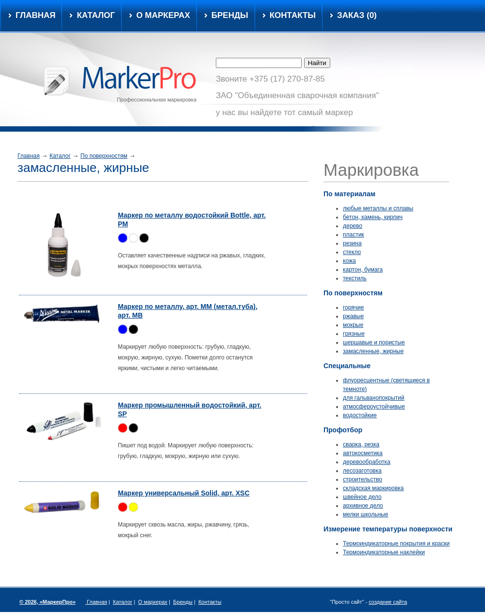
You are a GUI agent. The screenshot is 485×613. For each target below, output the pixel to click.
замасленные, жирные (373, 351)
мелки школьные (365, 514)
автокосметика (363, 453)
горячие (353, 307)
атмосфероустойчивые (374, 406)
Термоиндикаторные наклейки (384, 552)
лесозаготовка (362, 470)
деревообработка (366, 462)
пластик (353, 234)
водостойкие (360, 415)
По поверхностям (104, 156)
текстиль (355, 278)
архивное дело (363, 505)
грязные (354, 333)
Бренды (229, 15)
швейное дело (362, 497)
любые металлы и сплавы (378, 208)
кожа (349, 260)
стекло (352, 252)
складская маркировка (373, 488)
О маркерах (163, 15)
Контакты (293, 15)
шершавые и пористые (374, 342)
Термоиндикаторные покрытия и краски (396, 543)
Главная (35, 15)
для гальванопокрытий (373, 397)
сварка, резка (361, 444)
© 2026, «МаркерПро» (47, 602)
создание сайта (388, 602)
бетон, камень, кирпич (373, 217)
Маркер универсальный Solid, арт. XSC (184, 493)
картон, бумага (363, 269)
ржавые (353, 316)
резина (352, 243)
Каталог (60, 156)
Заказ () (357, 15)
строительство (362, 479)
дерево (352, 225)
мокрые (353, 325)
